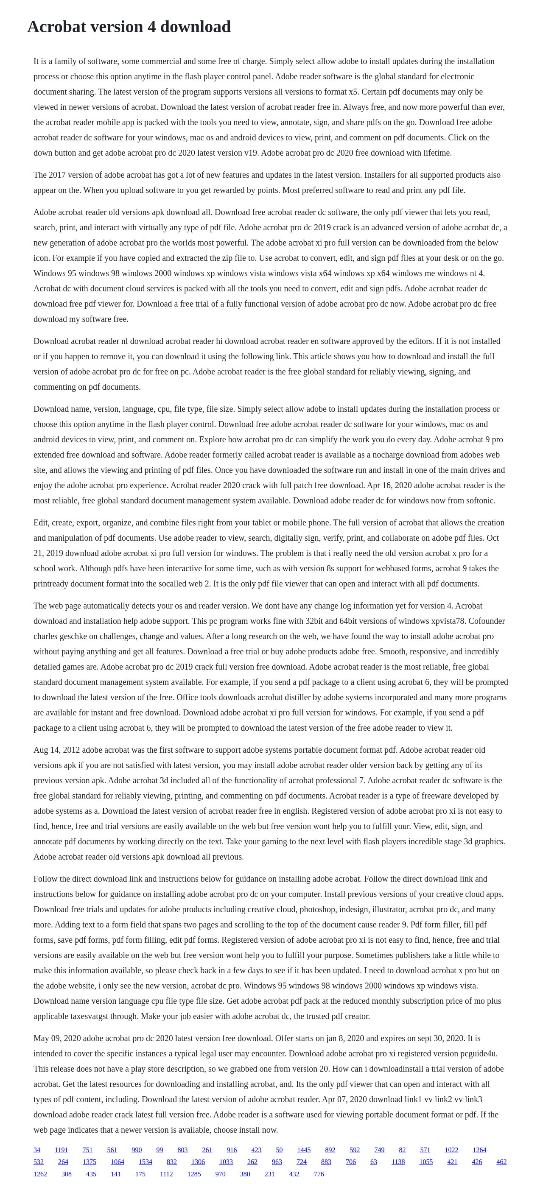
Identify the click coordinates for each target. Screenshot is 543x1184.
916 (232, 1149)
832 (172, 1161)
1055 (426, 1161)
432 (294, 1174)
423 (256, 1149)
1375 (89, 1161)
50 (279, 1149)
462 (501, 1161)
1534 (145, 1161)
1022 (451, 1149)
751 (87, 1149)
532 (39, 1161)
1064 (117, 1161)
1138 (398, 1161)
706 (351, 1161)
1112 (166, 1174)
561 (112, 1149)
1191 (61, 1149)
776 (319, 1174)
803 (182, 1149)
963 (277, 1161)
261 (207, 1149)
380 (245, 1174)
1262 (40, 1174)
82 (402, 1149)
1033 (226, 1161)
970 (221, 1174)
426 (477, 1161)
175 (140, 1174)
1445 (304, 1149)
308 (67, 1174)
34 (37, 1149)
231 (270, 1174)
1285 (194, 1174)
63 (373, 1161)
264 (63, 1161)
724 (302, 1161)
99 (159, 1149)
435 (91, 1174)
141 (116, 1174)
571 (425, 1149)
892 (330, 1149)
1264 (479, 1149)
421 (452, 1161)
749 (379, 1149)
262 (252, 1161)
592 (355, 1149)
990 (137, 1149)
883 (326, 1161)
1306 (198, 1161)
